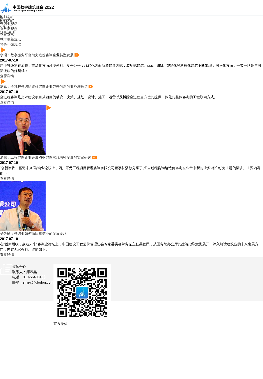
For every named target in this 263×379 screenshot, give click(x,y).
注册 (11, 32)
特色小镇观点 (10, 44)
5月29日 (6, 16)
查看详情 (8, 76)
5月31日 (6, 27)
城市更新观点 (10, 39)
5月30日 (6, 22)
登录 (3, 32)
